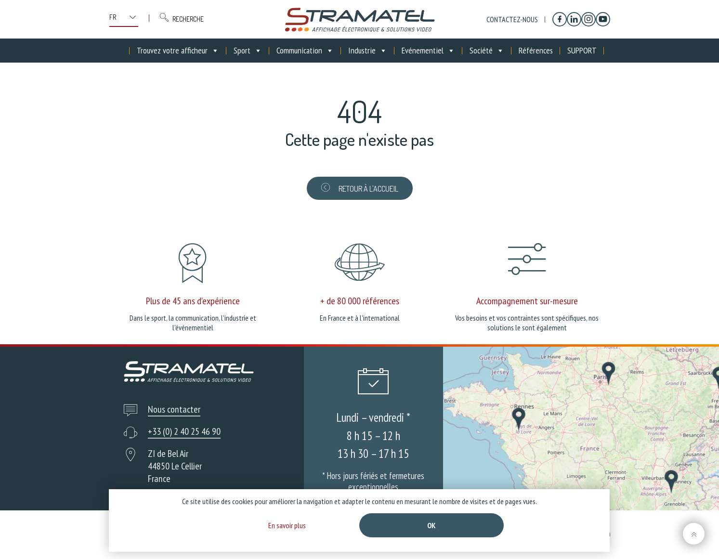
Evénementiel (428, 51)
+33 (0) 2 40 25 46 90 (184, 431)
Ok (431, 525)
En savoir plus (287, 525)
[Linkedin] (574, 19)
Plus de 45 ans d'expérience (193, 301)
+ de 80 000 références (359, 301)
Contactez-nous (512, 19)
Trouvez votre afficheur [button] (178, 51)
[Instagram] (588, 19)
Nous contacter (174, 409)
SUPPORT (582, 50)
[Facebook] (559, 19)
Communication (305, 51)
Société (487, 51)
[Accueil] (122, 51)
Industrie (367, 51)
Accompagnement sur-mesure (527, 301)
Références (536, 50)
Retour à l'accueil (359, 188)
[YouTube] (603, 19)
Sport (248, 51)
